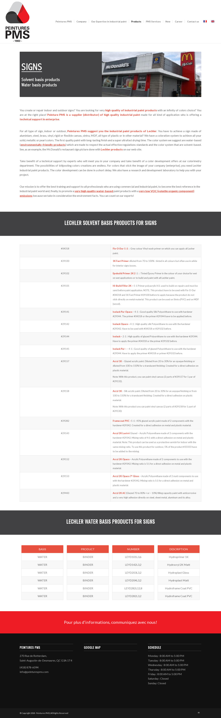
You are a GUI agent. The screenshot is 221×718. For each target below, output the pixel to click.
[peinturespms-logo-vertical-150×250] (17, 21)
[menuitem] (63, 21)
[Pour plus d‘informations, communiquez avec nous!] (110, 622)
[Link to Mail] (198, 712)
